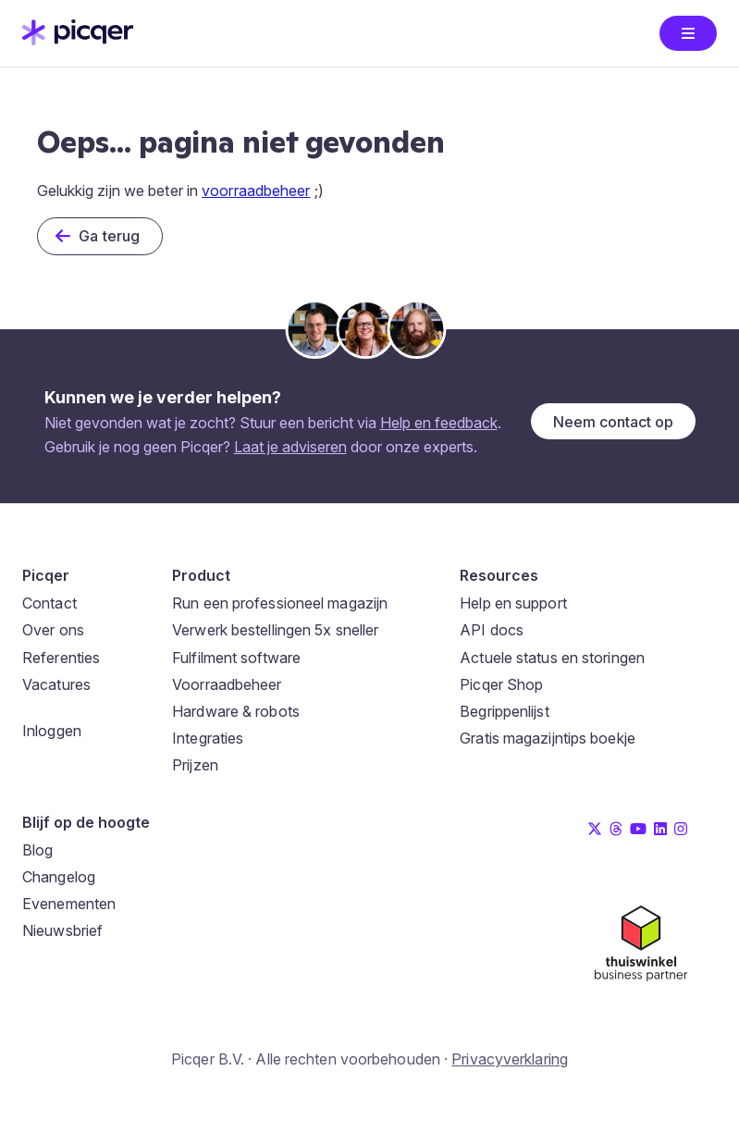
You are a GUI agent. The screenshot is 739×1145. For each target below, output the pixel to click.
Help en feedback (439, 422)
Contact (49, 603)
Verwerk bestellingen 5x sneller (275, 630)
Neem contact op (613, 421)
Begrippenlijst (504, 711)
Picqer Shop (501, 684)
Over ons (53, 630)
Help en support (513, 603)
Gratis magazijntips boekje (547, 738)
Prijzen (195, 765)
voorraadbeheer (256, 190)
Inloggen (51, 730)
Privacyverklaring (509, 1059)
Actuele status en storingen (552, 657)
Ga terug (109, 236)
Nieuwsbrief (62, 930)
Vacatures (56, 684)
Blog (37, 850)
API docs (491, 630)
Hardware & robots (236, 711)
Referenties (61, 657)
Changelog (58, 877)
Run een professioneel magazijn (280, 603)
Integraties (207, 738)
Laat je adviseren (290, 446)
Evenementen (69, 903)
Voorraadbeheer (226, 684)
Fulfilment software (236, 657)
